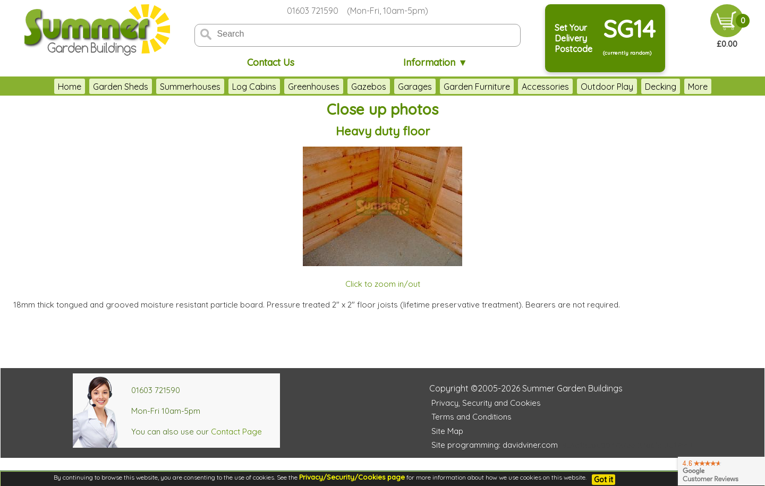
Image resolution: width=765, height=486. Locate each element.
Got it (603, 479)
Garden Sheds (99, 86)
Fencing (682, 86)
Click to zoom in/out (382, 284)
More (719, 86)
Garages (394, 86)
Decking (639, 86)
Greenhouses (292, 86)
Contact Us (270, 62)
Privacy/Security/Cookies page (352, 477)
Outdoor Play (585, 86)
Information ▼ (435, 62)
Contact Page (236, 432)
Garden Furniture (455, 86)
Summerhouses (169, 86)
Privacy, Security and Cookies (486, 403)
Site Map (447, 431)
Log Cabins (233, 86)
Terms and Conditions (471, 417)
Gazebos (347, 86)
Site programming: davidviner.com (494, 445)
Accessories (524, 86)
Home (48, 86)
